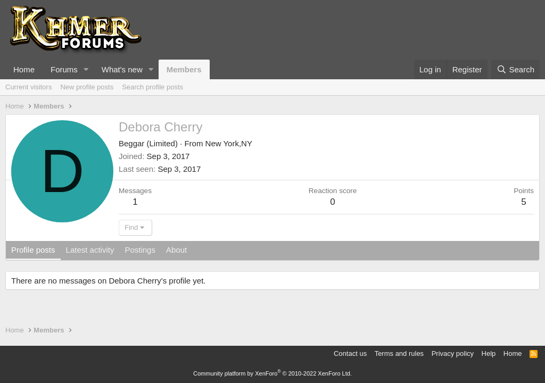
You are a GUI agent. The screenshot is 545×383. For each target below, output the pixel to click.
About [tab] (176, 249)
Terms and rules (399, 353)
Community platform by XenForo (272, 373)
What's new (122, 69)
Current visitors (28, 87)
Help (489, 353)
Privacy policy (453, 353)
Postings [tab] (140, 249)
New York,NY (228, 143)
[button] (86, 69)
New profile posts (86, 87)
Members (184, 69)
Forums (64, 69)
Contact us (350, 353)
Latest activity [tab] (90, 249)
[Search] (515, 69)
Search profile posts (152, 87)
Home (24, 69)
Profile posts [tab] (33, 249)
